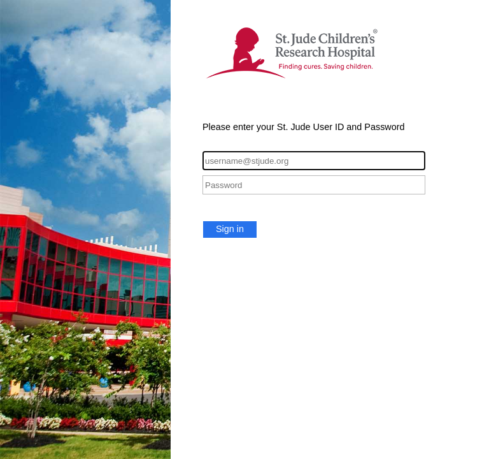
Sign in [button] (230, 229)
